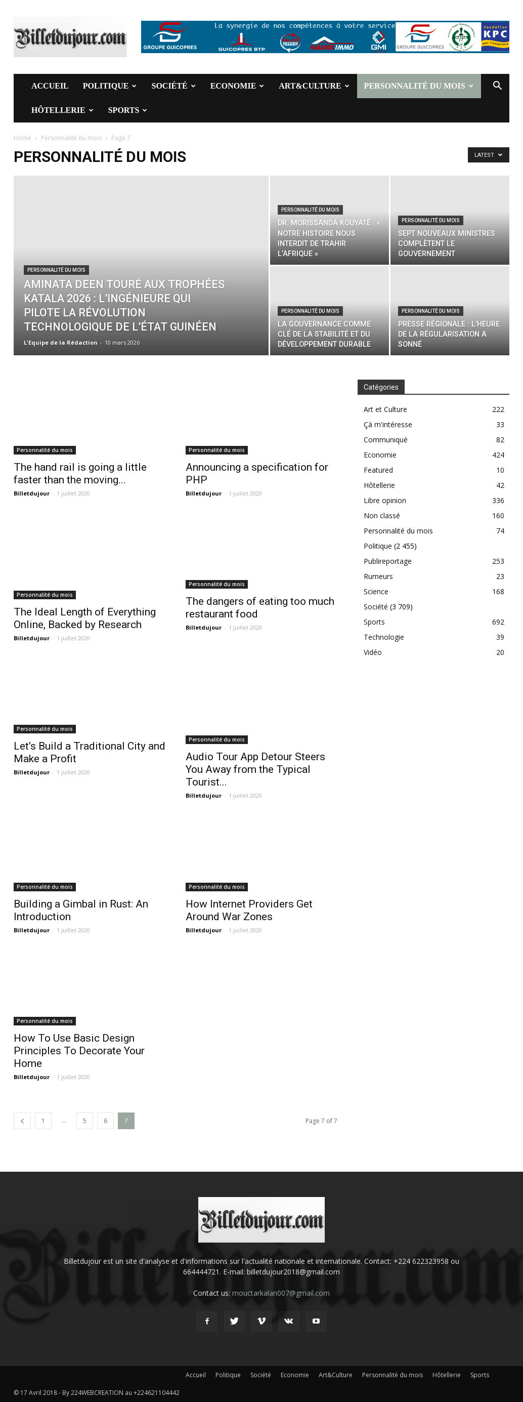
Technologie (384, 637)
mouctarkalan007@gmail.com (281, 1293)
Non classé (382, 515)
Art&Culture (314, 85)
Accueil (50, 85)
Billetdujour (32, 493)
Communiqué (386, 439)
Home (22, 138)
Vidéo (373, 652)
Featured (378, 470)
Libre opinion (385, 500)
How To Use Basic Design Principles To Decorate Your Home (79, 1050)
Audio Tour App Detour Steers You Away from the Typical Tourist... (255, 769)
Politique (110, 85)
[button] (497, 87)
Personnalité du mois (418, 85)
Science (376, 591)
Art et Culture (385, 409)
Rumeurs (378, 576)
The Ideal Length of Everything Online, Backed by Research (85, 618)
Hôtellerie (62, 110)
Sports (128, 110)
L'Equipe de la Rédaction (61, 342)
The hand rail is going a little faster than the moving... (80, 473)
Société (173, 85)
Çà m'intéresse (388, 424)
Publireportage (388, 561)
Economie (237, 85)
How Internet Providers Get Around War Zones (249, 910)
